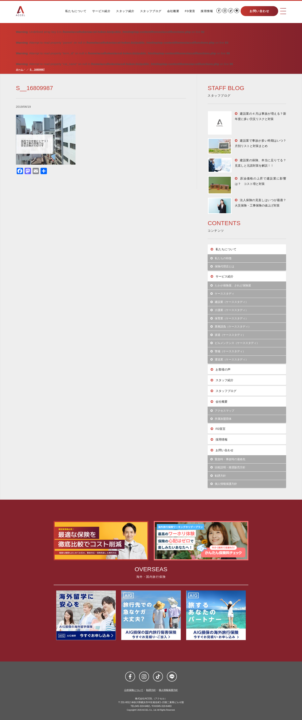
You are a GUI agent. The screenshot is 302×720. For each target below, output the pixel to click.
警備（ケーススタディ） (228, 351)
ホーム (19, 69)
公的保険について (133, 690)
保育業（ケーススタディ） (229, 318)
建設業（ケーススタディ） (229, 301)
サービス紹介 (101, 11)
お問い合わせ (259, 11)
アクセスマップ (222, 410)
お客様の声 (220, 369)
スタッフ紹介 (125, 11)
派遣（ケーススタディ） (228, 334)
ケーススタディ (222, 293)
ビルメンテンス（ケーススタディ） (234, 343)
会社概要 (173, 11)
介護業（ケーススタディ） (229, 310)
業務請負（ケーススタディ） (230, 326)
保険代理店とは (222, 266)
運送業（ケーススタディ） (229, 359)
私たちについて (76, 11)
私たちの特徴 (221, 258)
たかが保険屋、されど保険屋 (230, 285)
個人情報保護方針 (223, 483)
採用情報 (207, 11)
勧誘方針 (218, 475)
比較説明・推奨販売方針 (228, 467)
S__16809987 (37, 69)
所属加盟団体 (221, 418)
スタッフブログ (151, 11)
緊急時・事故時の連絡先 (228, 459)
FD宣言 (190, 11)
